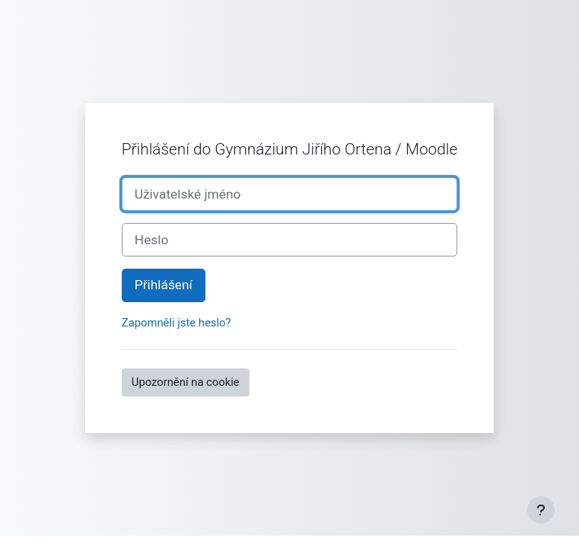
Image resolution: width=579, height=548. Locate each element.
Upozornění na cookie (186, 382)
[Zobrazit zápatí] (541, 510)
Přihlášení (163, 284)
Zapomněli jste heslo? (176, 323)
